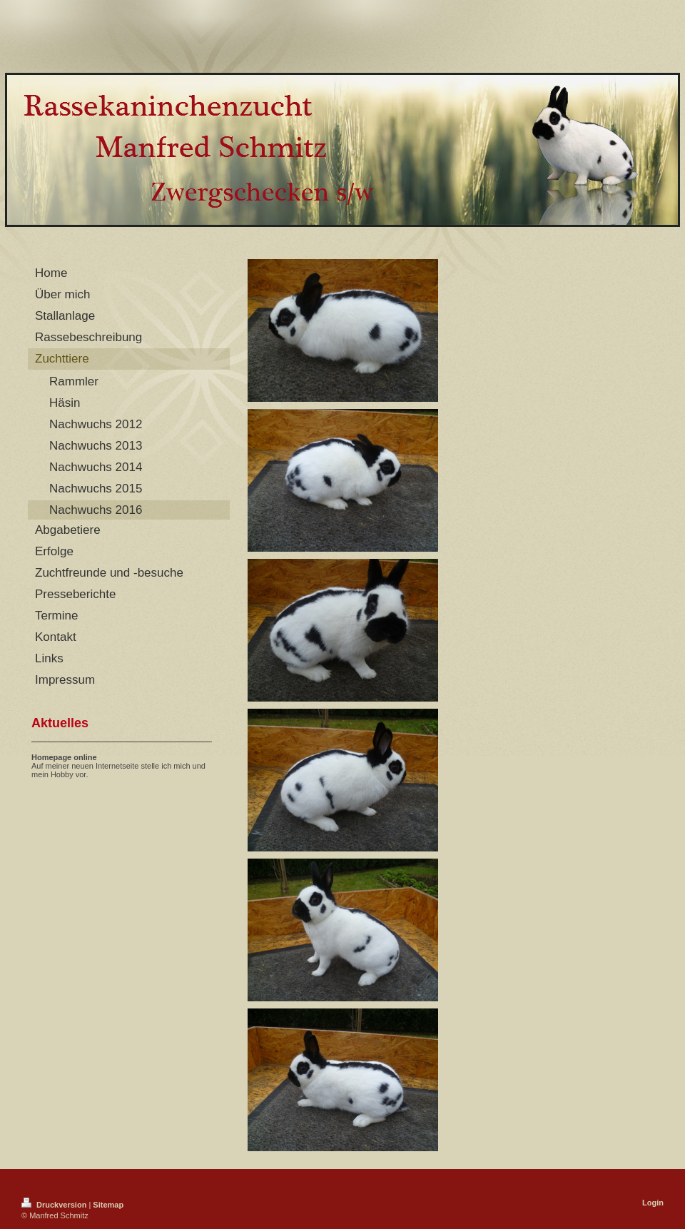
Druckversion (54, 1204)
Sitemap (108, 1204)
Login (653, 1202)
